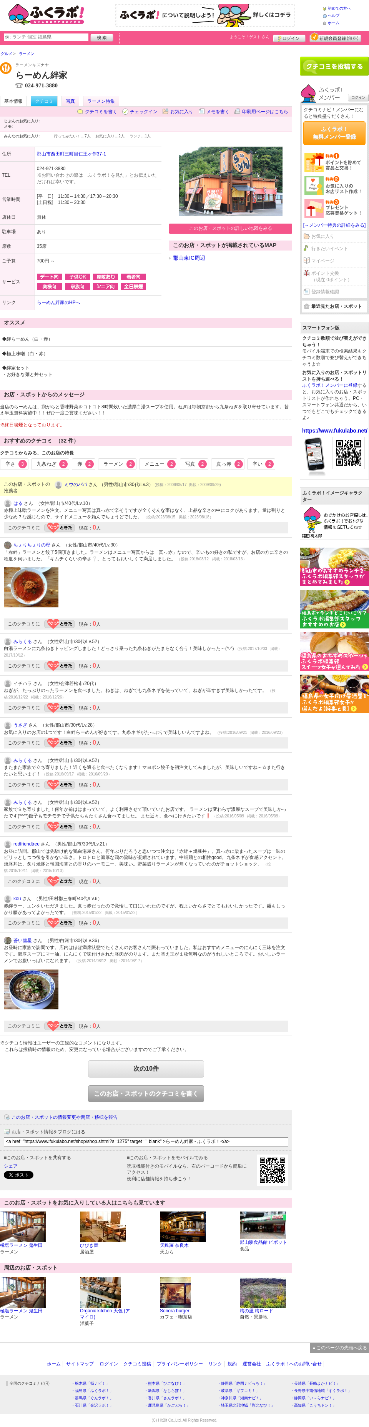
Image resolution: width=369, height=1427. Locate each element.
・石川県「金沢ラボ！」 (92, 1405)
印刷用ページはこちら (265, 111)
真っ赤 (229, 464)
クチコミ (44, 101)
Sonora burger (174, 1310)
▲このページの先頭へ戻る (339, 1347)
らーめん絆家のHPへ (58, 302)
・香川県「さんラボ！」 (165, 1398)
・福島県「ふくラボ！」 (92, 1391)
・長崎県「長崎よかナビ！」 (315, 1383)
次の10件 (146, 1068)
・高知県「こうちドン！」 (313, 1405)
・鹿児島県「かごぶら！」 (167, 1405)
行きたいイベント (329, 248)
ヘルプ (333, 15)
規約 (232, 1364)
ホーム (333, 23)
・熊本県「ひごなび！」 (165, 1383)
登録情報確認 (325, 291)
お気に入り (181, 111)
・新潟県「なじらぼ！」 (165, 1391)
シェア (11, 1166)
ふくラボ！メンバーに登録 (329, 385)
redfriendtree (26, 844)
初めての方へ (339, 8)
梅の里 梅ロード (256, 1310)
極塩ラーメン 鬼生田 (21, 1245)
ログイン (289, 37)
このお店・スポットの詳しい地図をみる (230, 228)
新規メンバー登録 (335, 37)
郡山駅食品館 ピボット (263, 1242)
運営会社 (252, 1364)
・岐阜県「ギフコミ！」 (238, 1391)
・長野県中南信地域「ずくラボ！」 (321, 1391)
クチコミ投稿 (137, 1364)
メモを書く (217, 111)
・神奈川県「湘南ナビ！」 (240, 1398)
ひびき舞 (89, 1245)
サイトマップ (80, 1364)
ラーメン (119, 464)
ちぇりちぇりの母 (31, 545)
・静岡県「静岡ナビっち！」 (242, 1383)
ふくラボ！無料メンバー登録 (334, 133)
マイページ (322, 261)
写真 (70, 101)
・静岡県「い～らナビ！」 (313, 1398)
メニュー (160, 464)
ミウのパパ (75, 484)
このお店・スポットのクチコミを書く (146, 1093)
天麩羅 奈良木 (174, 1245)
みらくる (22, 641)
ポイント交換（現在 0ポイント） (331, 276)
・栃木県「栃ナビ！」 (90, 1383)
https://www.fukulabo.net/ (334, 431)
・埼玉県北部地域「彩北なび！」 (246, 1405)
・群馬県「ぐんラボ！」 (92, 1398)
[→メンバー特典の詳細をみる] (334, 225)
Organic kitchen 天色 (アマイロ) (105, 1314)
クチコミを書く (101, 111)
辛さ (16, 464)
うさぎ (20, 725)
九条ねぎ (52, 464)
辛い (263, 464)
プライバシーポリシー (180, 1364)
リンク (215, 1364)
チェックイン (144, 111)
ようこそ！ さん (249, 37)
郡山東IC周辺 (189, 258)
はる (18, 503)
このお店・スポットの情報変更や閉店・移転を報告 (65, 1117)
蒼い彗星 (22, 940)
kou (17, 898)
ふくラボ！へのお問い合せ (294, 1364)
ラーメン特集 (101, 101)
